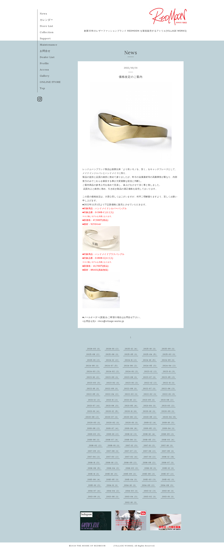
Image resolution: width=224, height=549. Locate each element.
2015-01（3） (94, 485)
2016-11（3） (94, 462)
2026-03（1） (94, 348)
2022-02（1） (150, 394)
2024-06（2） (131, 365)
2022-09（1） (112, 388)
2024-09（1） (168, 360)
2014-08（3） (167, 485)
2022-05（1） (93, 394)
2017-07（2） (131, 451)
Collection (47, 32)
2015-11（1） (94, 474)
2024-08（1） (93, 365)
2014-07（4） (94, 491)
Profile (44, 63)
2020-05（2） (150, 417)
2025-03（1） (169, 354)
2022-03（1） (131, 394)
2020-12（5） (112, 411)
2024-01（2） (132, 371)
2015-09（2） (130, 474)
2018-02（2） (96, 445)
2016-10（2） (112, 462)
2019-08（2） (94, 428)
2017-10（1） (167, 445)
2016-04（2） (113, 468)
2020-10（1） (149, 411)
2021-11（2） (112, 400)
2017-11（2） (150, 445)
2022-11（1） (169, 383)
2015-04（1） (131, 479)
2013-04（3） (131, 496)
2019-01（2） (113, 434)
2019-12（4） (150, 422)
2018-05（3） (149, 439)
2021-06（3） (112, 405)
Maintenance (48, 44)
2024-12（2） (112, 360)
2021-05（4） (131, 405)
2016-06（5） (94, 468)
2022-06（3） (169, 388)
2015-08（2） (149, 474)
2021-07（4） (94, 405)
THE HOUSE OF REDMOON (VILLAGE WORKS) (105, 545)
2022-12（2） (151, 383)
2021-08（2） (168, 400)
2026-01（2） (113, 348)
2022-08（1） (131, 388)
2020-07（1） (112, 417)
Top (42, 88)
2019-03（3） (94, 434)
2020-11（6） (131, 411)
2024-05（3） (150, 365)
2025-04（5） (150, 354)
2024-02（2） (113, 371)
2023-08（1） (131, 377)
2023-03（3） (94, 383)
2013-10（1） (168, 491)
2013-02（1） (150, 496)
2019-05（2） (150, 428)
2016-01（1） (150, 468)
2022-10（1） (93, 388)
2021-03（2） (168, 405)
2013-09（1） (94, 496)
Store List (46, 26)
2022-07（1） (149, 388)
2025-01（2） (94, 360)
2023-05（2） (169, 377)
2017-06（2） (150, 451)
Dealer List (47, 57)
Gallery (44, 75)
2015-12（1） (168, 468)
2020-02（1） (113, 422)
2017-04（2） (94, 457)
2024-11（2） (131, 360)
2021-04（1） (150, 405)
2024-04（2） (170, 365)
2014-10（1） (130, 485)
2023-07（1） (150, 377)
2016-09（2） (131, 462)
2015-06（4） (94, 479)
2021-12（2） (94, 400)
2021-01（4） (93, 411)
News (43, 13)
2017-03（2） (113, 457)
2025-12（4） (131, 348)
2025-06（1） (112, 354)
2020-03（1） (94, 422)
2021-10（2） (130, 400)
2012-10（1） (131, 502)
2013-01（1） (168, 496)
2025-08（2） (93, 354)
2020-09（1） (168, 411)
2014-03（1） (132, 491)
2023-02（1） (113, 383)
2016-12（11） (168, 457)
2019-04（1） (168, 428)
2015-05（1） (112, 479)
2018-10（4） (149, 434)
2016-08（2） (149, 462)
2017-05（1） (168, 451)
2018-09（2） (168, 434)
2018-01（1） (114, 445)
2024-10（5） (150, 360)
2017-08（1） (112, 451)
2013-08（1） (112, 496)
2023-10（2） (93, 377)
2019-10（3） (168, 422)
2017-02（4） (131, 457)
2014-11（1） (113, 485)
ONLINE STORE (50, 82)
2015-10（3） (111, 474)
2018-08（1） (93, 439)
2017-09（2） (94, 451)
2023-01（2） (132, 383)
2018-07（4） (112, 439)
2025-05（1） (131, 354)
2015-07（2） (168, 474)
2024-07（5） (112, 365)
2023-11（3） (169, 371)
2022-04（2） (112, 394)
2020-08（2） (93, 417)
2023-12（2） (151, 371)
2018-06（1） (131, 439)
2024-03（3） (94, 371)
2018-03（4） (168, 439)
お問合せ (45, 50)
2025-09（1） (168, 348)
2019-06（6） (131, 428)
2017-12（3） (132, 445)
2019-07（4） (112, 428)
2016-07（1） (168, 462)
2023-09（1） (112, 377)
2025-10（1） (150, 348)
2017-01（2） (150, 457)
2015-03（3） (150, 479)
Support (45, 38)
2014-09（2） (149, 485)
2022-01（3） (169, 394)
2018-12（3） (131, 434)
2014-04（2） (113, 491)
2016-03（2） (132, 468)
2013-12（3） (150, 491)
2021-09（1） (149, 400)
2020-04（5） (170, 417)
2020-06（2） (131, 417)
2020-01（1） (132, 422)
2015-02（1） (168, 479)
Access (44, 69)
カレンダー (46, 19)
